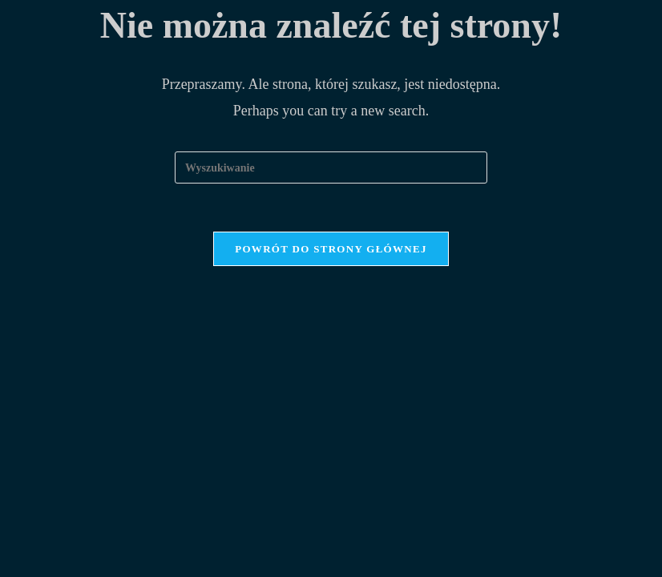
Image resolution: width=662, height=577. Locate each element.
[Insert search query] (331, 167)
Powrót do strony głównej (331, 249)
